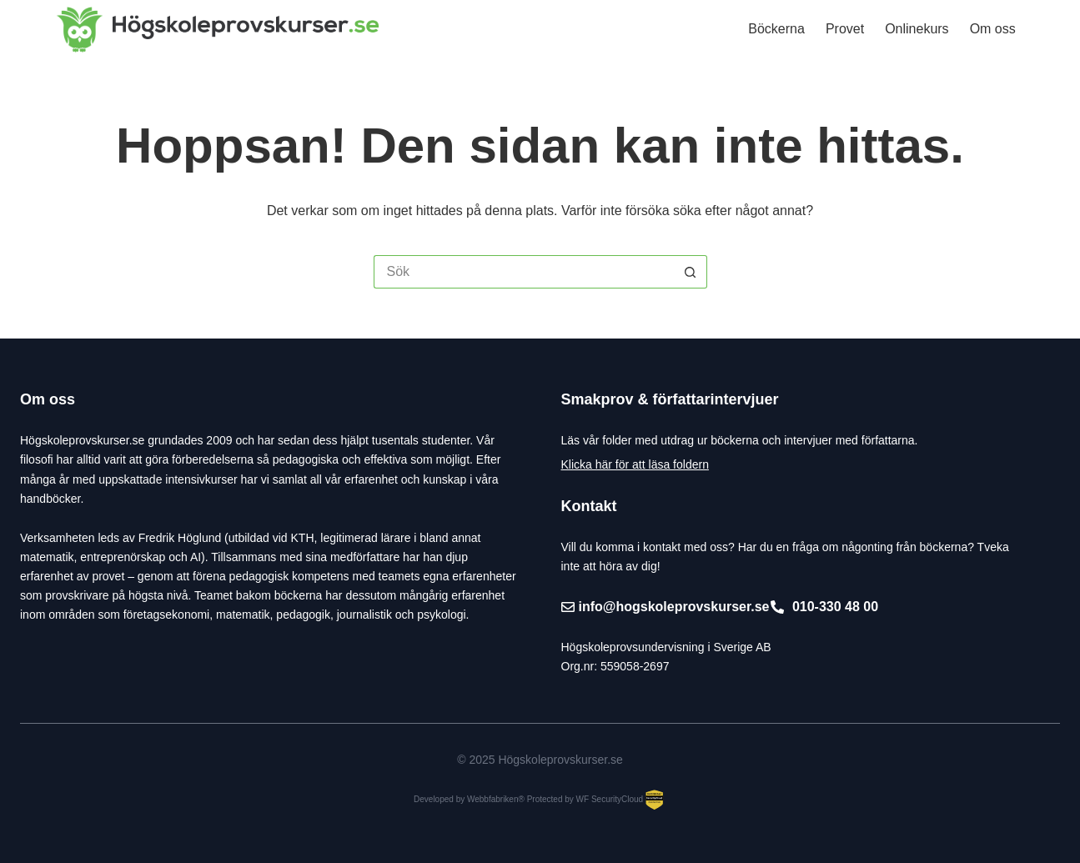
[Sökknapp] (690, 272)
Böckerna (776, 29)
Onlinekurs (916, 29)
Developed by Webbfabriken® (469, 799)
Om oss (993, 29)
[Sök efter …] (524, 272)
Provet (845, 29)
